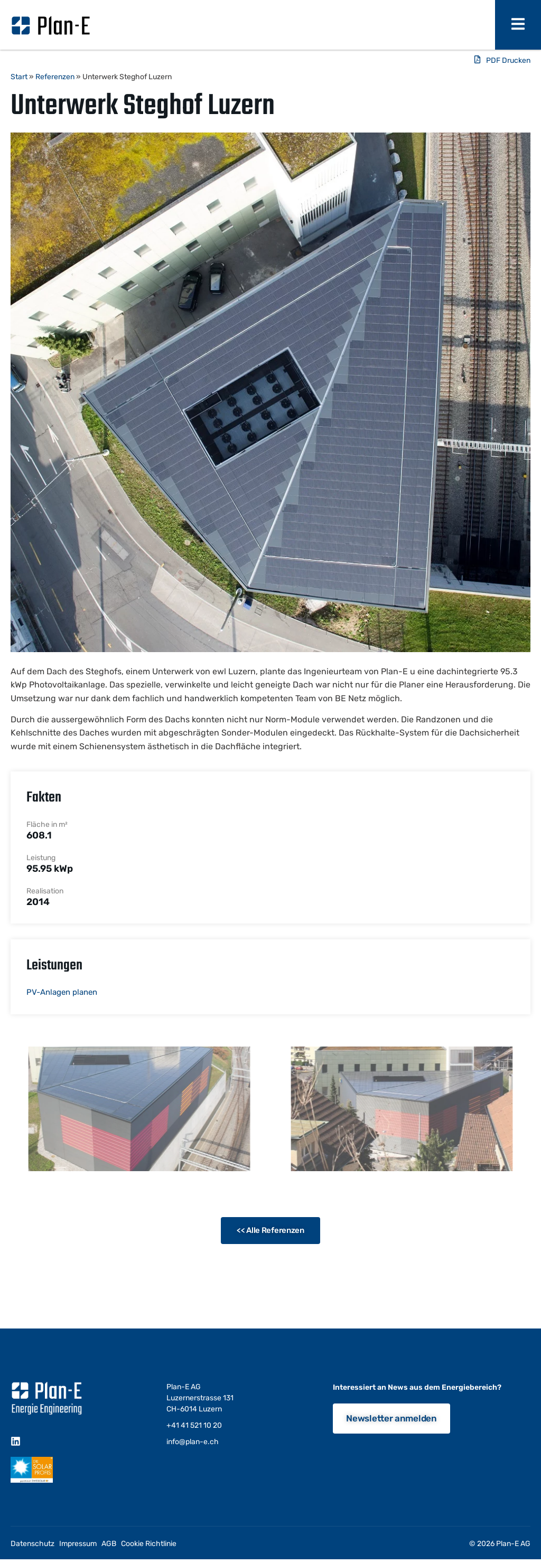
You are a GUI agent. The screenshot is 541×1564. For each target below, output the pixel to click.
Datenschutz (32, 1543)
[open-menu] (518, 25)
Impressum (78, 1543)
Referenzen (54, 76)
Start (19, 76)
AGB (108, 1543)
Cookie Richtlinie (148, 1543)
